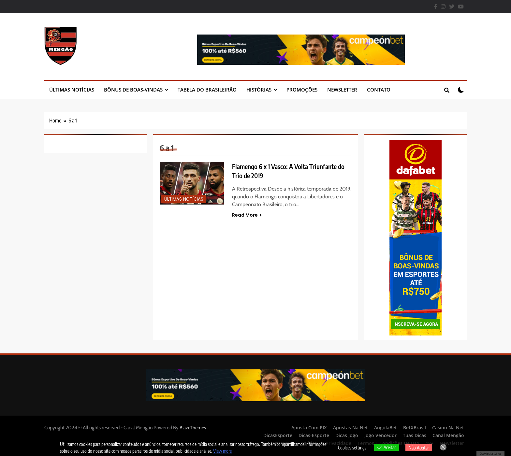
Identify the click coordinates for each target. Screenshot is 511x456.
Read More (247, 215)
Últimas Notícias (71, 89)
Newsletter (342, 89)
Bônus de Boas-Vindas (133, 89)
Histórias (258, 89)
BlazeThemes (193, 428)
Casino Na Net (448, 427)
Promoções (301, 89)
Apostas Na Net (350, 427)
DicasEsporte (277, 435)
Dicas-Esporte (314, 435)
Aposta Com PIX (309, 427)
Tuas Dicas (414, 435)
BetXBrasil (414, 427)
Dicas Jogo (346, 435)
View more (222, 451)
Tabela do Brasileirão (207, 89)
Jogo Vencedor (380, 435)
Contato (378, 89)
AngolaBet (385, 427)
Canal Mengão (448, 435)
